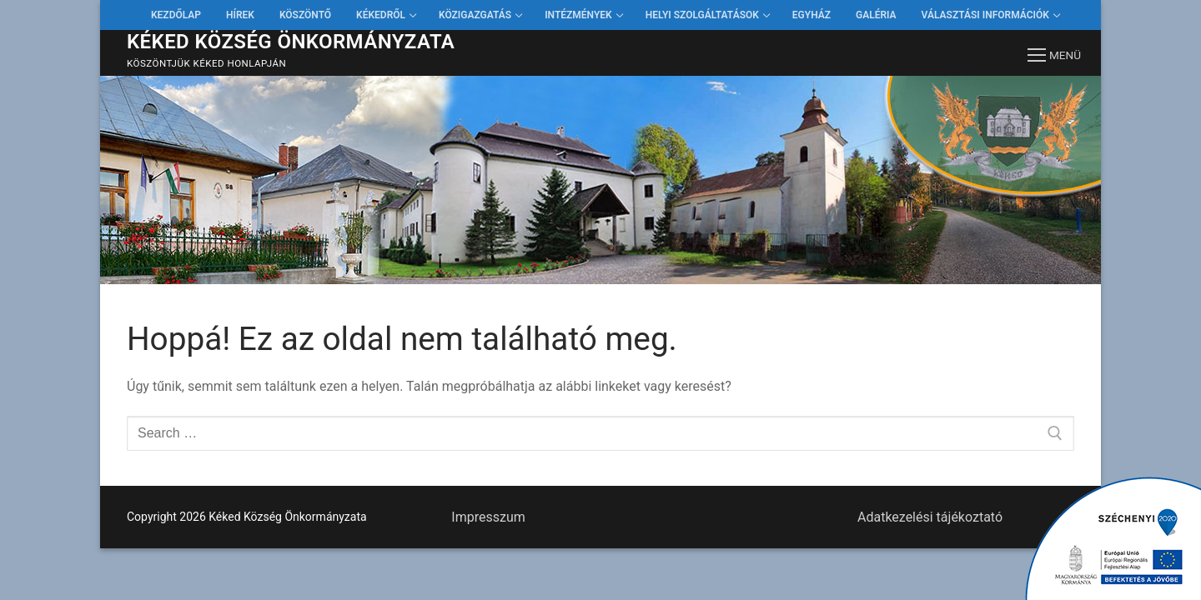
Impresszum (488, 517)
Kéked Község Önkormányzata (291, 41)
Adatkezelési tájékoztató (930, 517)
